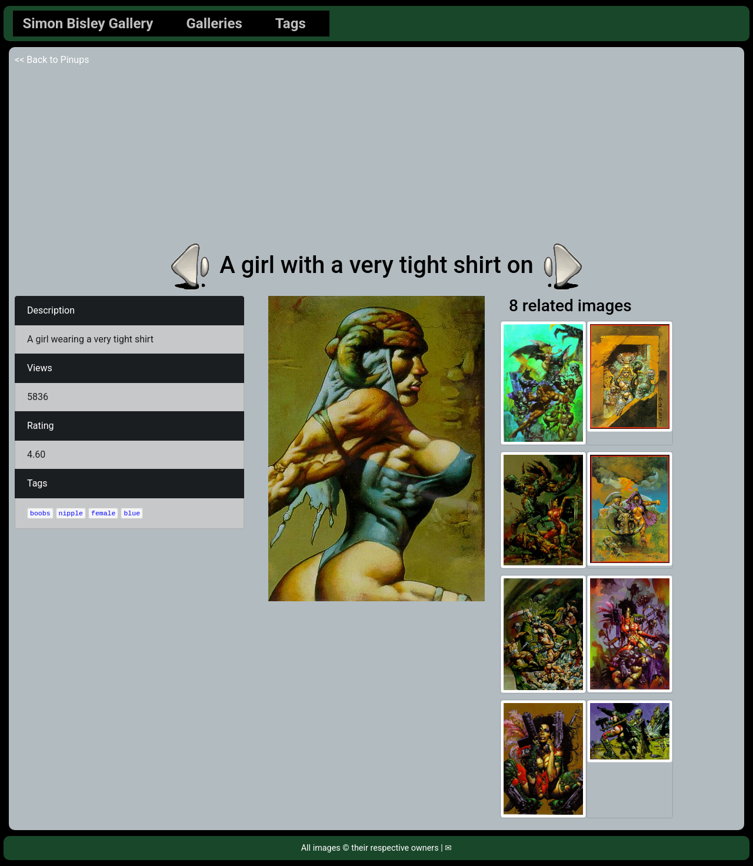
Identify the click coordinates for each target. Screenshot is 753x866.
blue (132, 513)
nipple (71, 513)
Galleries (214, 23)
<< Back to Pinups (52, 59)
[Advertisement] (376, 155)
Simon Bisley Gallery (87, 23)
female (103, 513)
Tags (290, 23)
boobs (40, 513)
